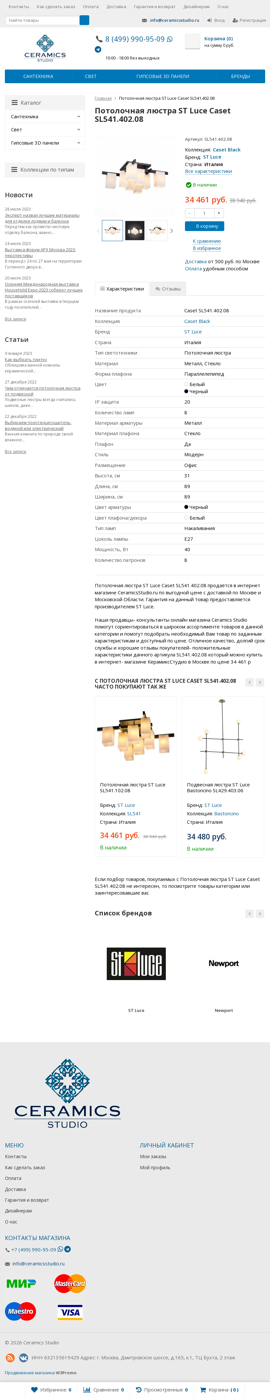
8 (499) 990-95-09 (135, 39)
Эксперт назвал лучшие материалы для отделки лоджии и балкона (42, 218)
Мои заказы (153, 1156)
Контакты (19, 6)
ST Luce (212, 157)
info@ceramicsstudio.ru (174, 20)
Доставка (116, 6)
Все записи (15, 319)
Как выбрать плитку (26, 359)
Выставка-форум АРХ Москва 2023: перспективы (40, 252)
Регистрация (249, 20)
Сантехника (38, 76)
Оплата (91, 6)
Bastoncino (226, 813)
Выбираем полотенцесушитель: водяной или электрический (38, 425)
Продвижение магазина (30, 1373)
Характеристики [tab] (122, 288)
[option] (112, 230)
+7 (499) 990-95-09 (33, 1249)
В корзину (203, 226)
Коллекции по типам (42, 169)
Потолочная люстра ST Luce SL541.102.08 (133, 787)
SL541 (134, 813)
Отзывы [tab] (168, 288)
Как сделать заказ (56, 6)
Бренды (240, 76)
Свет (91, 76)
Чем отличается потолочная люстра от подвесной (42, 391)
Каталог (26, 102)
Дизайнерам (196, 6)
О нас (223, 6)
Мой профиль (155, 1167)
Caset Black (226, 149)
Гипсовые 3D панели (162, 76)
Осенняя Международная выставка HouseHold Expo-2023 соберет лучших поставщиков (44, 290)
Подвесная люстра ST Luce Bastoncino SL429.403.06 (218, 787)
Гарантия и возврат (155, 6)
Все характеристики (208, 171)
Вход (216, 20)
